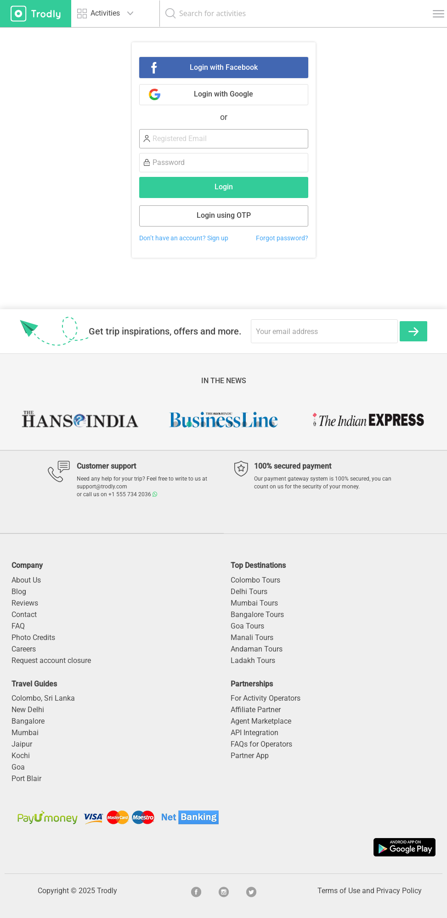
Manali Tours (252, 637)
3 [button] (203, 424)
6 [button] (244, 424)
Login (224, 186)
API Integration (254, 732)
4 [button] (216, 424)
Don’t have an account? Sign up (183, 238)
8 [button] (272, 424)
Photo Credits (33, 637)
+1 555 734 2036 (132, 494)
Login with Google (223, 94)
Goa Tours (247, 626)
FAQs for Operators (261, 744)
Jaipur (21, 744)
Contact (24, 614)
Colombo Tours (255, 580)
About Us (26, 580)
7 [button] (258, 424)
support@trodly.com (102, 486)
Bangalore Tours (257, 614)
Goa (18, 767)
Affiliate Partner (256, 709)
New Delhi (27, 709)
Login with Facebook (224, 67)
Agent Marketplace (261, 721)
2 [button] (189, 424)
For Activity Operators (265, 698)
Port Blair (26, 778)
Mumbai (25, 732)
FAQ (18, 626)
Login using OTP (224, 215)
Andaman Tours (257, 649)
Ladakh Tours (253, 660)
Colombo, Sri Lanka (43, 698)
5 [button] (230, 424)
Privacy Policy (399, 890)
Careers (23, 649)
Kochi (20, 755)
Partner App (250, 755)
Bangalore (28, 721)
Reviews (24, 603)
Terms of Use (338, 890)
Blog (18, 591)
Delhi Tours (249, 591)
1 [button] (175, 424)
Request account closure (51, 660)
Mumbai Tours (254, 603)
